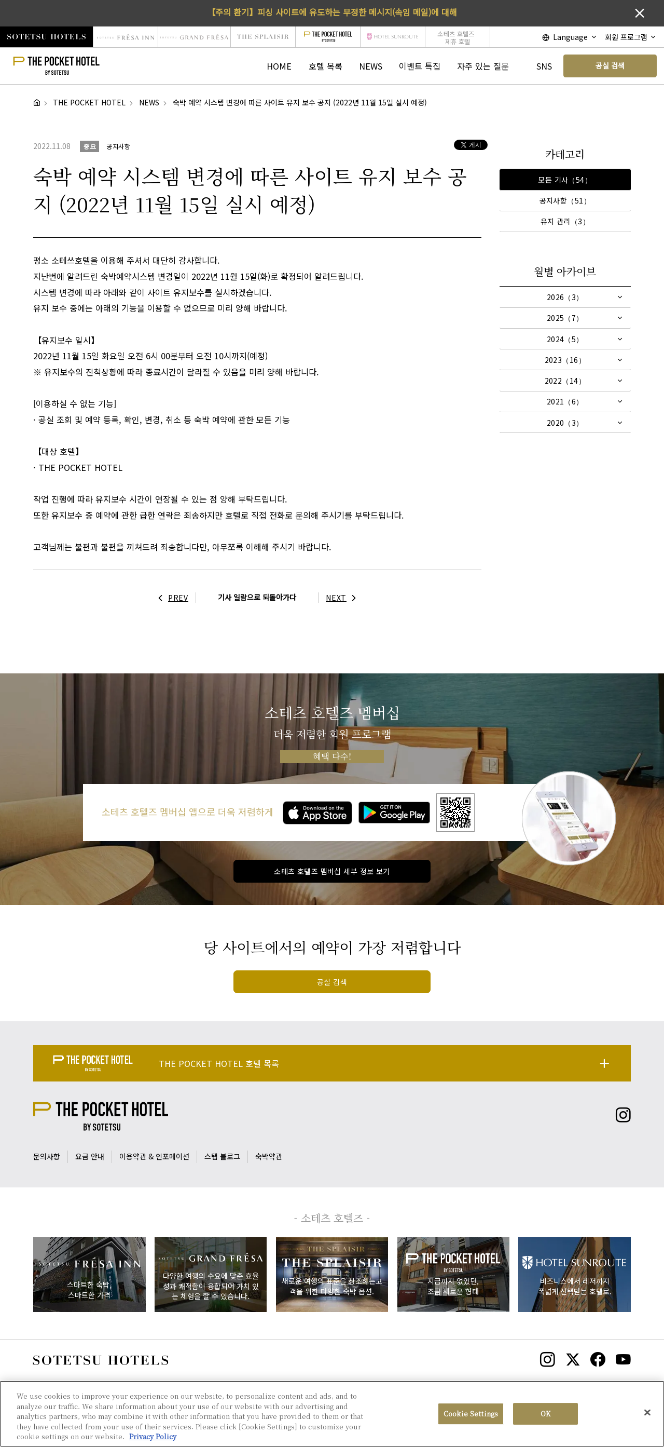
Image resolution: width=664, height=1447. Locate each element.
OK (545, 1417)
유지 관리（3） (565, 221)
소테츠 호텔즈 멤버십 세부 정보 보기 (332, 871)
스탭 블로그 (222, 1156)
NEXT (344, 597)
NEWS (370, 66)
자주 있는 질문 (483, 66)
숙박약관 (268, 1156)
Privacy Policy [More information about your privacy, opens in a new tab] (152, 1440)
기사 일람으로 (257, 597)
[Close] (647, 1415)
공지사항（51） (565, 200)
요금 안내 (89, 1156)
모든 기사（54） (565, 179)
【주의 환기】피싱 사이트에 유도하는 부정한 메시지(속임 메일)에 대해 (332, 12)
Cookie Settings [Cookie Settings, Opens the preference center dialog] (471, 1417)
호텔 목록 (325, 66)
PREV (170, 597)
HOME (279, 66)
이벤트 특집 (419, 66)
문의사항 (46, 1156)
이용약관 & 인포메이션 (154, 1156)
